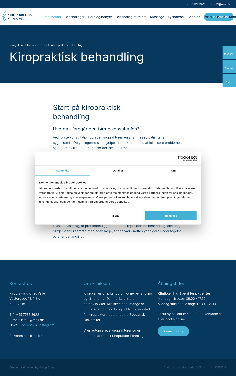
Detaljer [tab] (118, 170)
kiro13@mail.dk (32, 320)
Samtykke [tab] (62, 170)
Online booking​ (173, 331)
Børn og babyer (100, 17)
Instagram (46, 325)
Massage (157, 17)
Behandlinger (74, 17)
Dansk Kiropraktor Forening (122, 336)
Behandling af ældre (131, 17)
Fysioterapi (176, 17)
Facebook (26, 325)
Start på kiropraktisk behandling (62, 45)
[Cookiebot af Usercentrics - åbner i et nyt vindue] (181, 158)
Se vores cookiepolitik (25, 336)
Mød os (194, 17)
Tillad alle (170, 215)
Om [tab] (173, 170)
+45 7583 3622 (27, 314)
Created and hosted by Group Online (32, 367)
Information (52, 17)
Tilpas (117, 215)
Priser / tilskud (214, 17)
